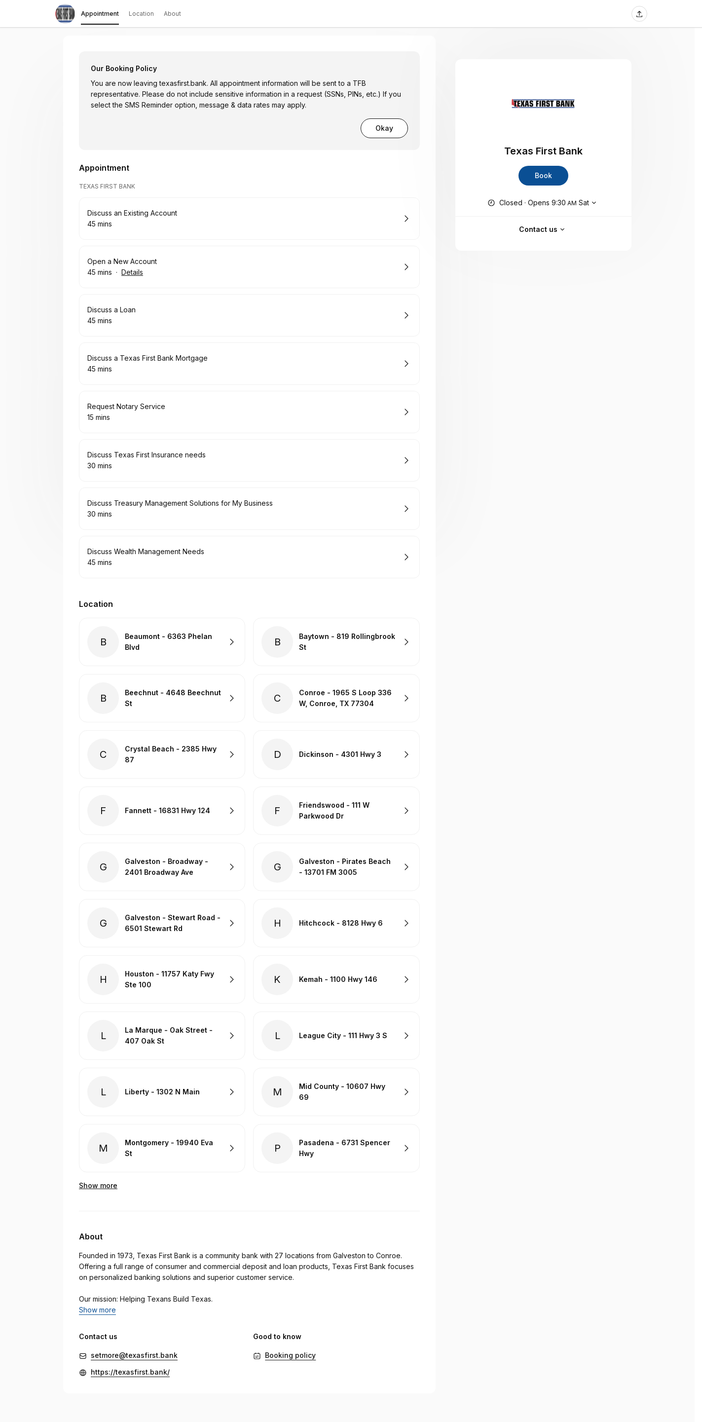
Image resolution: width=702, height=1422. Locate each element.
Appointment (100, 15)
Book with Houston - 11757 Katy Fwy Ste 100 (162, 979)
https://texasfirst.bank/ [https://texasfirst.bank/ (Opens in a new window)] (130, 1361)
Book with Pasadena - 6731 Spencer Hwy (336, 1148)
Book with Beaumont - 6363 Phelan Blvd (162, 642)
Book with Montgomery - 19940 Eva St (162, 1148)
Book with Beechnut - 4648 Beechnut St (162, 698)
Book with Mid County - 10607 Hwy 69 (336, 1092)
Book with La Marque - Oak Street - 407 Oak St (162, 1035)
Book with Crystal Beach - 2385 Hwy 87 (162, 754)
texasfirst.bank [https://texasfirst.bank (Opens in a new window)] (183, 83)
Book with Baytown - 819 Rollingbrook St (336, 642)
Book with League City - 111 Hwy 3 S (336, 1035)
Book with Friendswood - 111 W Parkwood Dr (336, 810)
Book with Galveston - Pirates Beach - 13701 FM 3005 (336, 867)
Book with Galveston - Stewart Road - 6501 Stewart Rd (162, 923)
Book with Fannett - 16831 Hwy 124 (162, 810)
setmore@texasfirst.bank (134, 1344)
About (172, 13)
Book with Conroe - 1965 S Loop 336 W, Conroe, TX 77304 (336, 698)
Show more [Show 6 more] (98, 1185)
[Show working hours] (543, 202)
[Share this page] (639, 14)
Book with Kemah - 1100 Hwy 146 (336, 979)
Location (141, 13)
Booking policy (290, 1344)
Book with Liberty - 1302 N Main (162, 1092)
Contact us (543, 229)
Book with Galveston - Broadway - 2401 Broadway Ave (162, 867)
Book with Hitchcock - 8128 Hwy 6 (336, 923)
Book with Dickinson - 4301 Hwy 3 (336, 754)
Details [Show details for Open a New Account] (132, 272)
